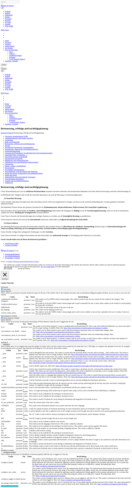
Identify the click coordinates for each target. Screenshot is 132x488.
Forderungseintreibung (12, 151)
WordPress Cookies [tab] (7, 450)
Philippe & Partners (7, 6)
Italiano (7, 17)
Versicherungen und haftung (14, 179)
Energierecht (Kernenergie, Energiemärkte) (19, 147)
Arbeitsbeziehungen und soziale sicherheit (19, 138)
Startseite (4, 133)
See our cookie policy (48, 267)
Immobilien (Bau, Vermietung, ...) (16, 155)
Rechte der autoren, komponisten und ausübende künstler (24, 173)
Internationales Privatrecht (13, 158)
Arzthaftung (9, 140)
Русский (8, 22)
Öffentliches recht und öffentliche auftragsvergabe (21, 162)
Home (7, 41)
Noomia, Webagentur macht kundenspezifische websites (23, 261)
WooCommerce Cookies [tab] (9, 316)
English (7, 13)
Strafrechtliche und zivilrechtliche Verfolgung (20, 177)
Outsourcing (9, 164)
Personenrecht (9, 168)
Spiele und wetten (11, 175)
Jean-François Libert (12, 243)
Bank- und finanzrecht (12, 142)
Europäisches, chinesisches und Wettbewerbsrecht (21, 149)
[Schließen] (5, 275)
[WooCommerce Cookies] (2, 318)
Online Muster (10, 46)
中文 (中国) (9, 26)
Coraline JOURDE (11, 245)
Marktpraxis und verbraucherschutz (16, 160)
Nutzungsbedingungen (12, 254)
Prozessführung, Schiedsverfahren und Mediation (21, 171)
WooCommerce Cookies (11, 318)
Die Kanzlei (9, 48)
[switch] (2, 344)
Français (8, 11)
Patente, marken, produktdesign (15, 166)
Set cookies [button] (8, 268)
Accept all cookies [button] (24, 268)
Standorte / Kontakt (11, 61)
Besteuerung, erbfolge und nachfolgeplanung (20, 144)
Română (7, 20)
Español (7, 24)
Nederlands (8, 15)
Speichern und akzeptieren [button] (9, 486)
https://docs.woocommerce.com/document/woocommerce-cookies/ (86, 328)
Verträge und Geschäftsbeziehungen (17, 181)
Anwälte (8, 44)
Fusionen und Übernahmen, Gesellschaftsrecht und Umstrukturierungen (28, 153)
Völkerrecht (9, 183)
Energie (7, 146)
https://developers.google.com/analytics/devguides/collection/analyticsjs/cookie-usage (99, 354)
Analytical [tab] (4, 342)
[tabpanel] (66, 303)
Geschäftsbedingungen (12, 256)
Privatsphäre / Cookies (12, 258)
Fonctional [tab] (4, 287)
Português (8, 19)
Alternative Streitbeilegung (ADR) (16, 136)
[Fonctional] (2, 289)
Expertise (8, 42)
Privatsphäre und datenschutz (14, 170)
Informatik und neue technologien (16, 157)
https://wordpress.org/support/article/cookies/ (51, 466)
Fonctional (6, 289)
